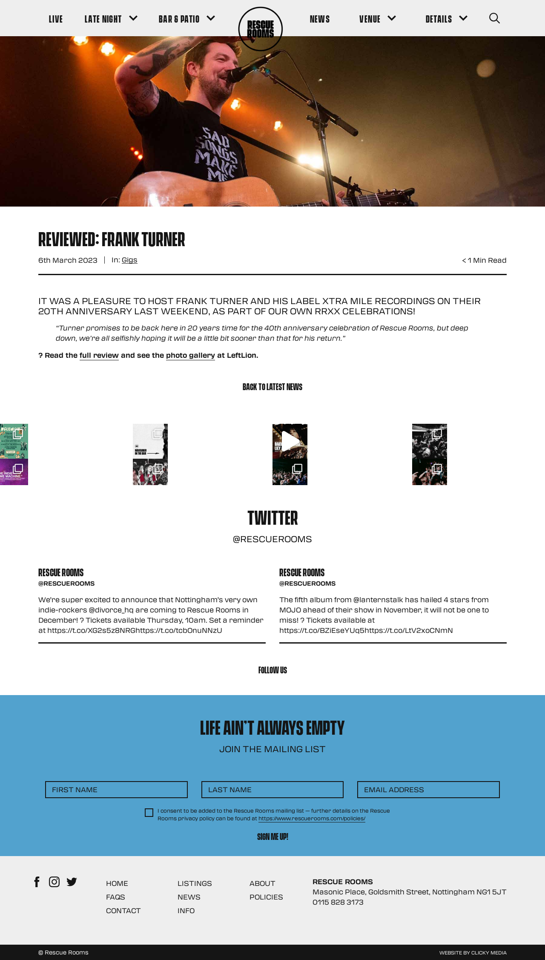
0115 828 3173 (338, 902)
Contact (123, 910)
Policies (266, 897)
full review (99, 355)
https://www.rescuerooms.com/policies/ (311, 818)
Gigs (130, 260)
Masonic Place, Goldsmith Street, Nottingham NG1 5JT (410, 892)
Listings (195, 883)
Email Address (394, 789)
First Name (75, 789)
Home (117, 883)
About (262, 883)
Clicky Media (489, 952)
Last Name (230, 789)
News (189, 897)
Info (186, 910)
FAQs (115, 897)
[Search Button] (494, 18)
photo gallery (190, 355)
